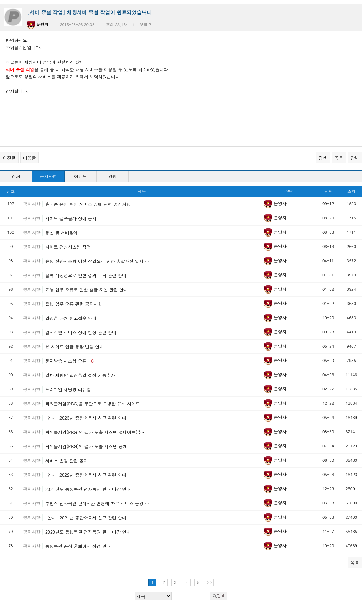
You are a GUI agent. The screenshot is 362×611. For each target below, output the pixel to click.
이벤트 (80, 176)
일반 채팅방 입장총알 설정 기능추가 (80, 375)
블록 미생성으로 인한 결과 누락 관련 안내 (85, 275)
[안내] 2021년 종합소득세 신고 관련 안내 (85, 517)
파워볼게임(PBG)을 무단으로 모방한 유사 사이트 (92, 403)
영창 (112, 176)
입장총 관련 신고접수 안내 (70, 318)
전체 (16, 176)
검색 (323, 158)
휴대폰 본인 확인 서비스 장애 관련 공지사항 (88, 204)
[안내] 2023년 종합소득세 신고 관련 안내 (85, 418)
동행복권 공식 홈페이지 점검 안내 (78, 546)
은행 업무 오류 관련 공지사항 (73, 304)
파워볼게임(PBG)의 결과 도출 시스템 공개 (86, 446)
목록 (339, 158)
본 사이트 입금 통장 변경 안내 (74, 346)
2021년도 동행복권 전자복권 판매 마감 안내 (88, 489)
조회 (351, 191)
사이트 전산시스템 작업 (68, 247)
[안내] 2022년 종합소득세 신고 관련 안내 (85, 475)
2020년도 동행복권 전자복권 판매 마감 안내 (88, 532)
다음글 (29, 158)
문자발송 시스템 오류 (70, 361)
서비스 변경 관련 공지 (66, 460)
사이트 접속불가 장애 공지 (70, 218)
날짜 (328, 191)
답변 (355, 158)
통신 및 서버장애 (61, 232)
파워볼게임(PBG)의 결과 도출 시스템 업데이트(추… (95, 432)
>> (209, 582)
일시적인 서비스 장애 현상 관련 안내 (80, 332)
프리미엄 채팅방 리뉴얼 (68, 389)
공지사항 (48, 176)
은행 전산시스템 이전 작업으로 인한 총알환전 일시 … (97, 261)
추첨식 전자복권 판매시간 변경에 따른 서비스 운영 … (97, 503)
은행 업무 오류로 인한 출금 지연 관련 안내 (86, 289)
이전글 (9, 158)
